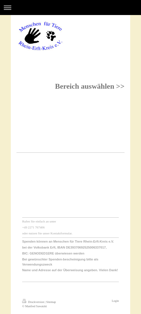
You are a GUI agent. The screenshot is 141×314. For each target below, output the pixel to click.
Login (115, 300)
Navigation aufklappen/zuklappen (70, 7)
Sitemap (51, 302)
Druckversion (33, 302)
